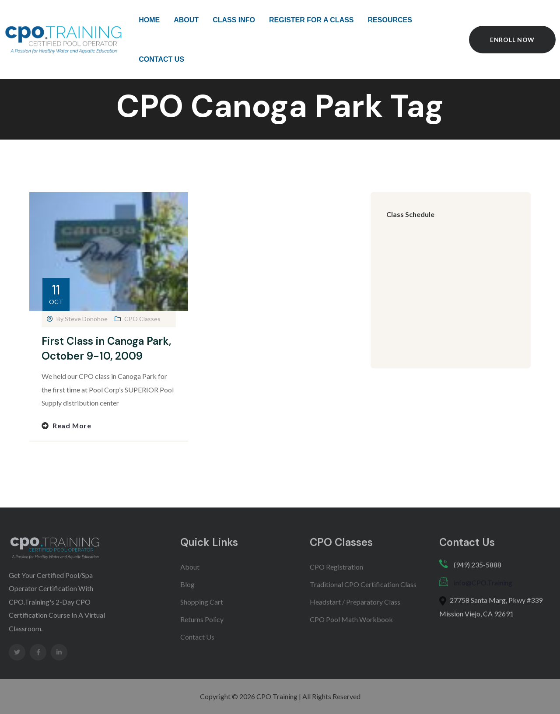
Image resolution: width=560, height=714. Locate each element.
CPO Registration (336, 573)
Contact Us (197, 643)
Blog (187, 591)
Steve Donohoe (86, 318)
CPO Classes (142, 318)
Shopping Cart (201, 608)
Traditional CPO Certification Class (363, 591)
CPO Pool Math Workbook (351, 626)
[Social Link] (17, 659)
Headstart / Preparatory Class (355, 608)
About (190, 573)
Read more (71, 425)
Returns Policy (202, 626)
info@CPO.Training (483, 589)
